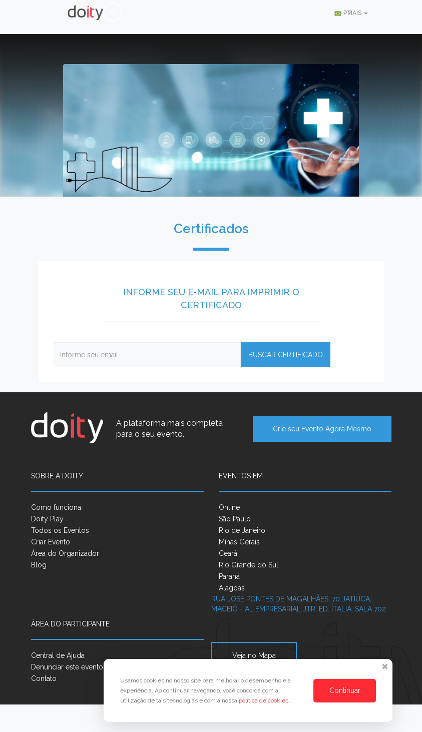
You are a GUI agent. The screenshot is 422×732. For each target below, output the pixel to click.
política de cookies (264, 700)
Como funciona (56, 507)
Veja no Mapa (254, 655)
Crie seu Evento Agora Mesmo (322, 429)
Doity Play (47, 519)
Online (229, 507)
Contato (44, 678)
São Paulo (235, 519)
